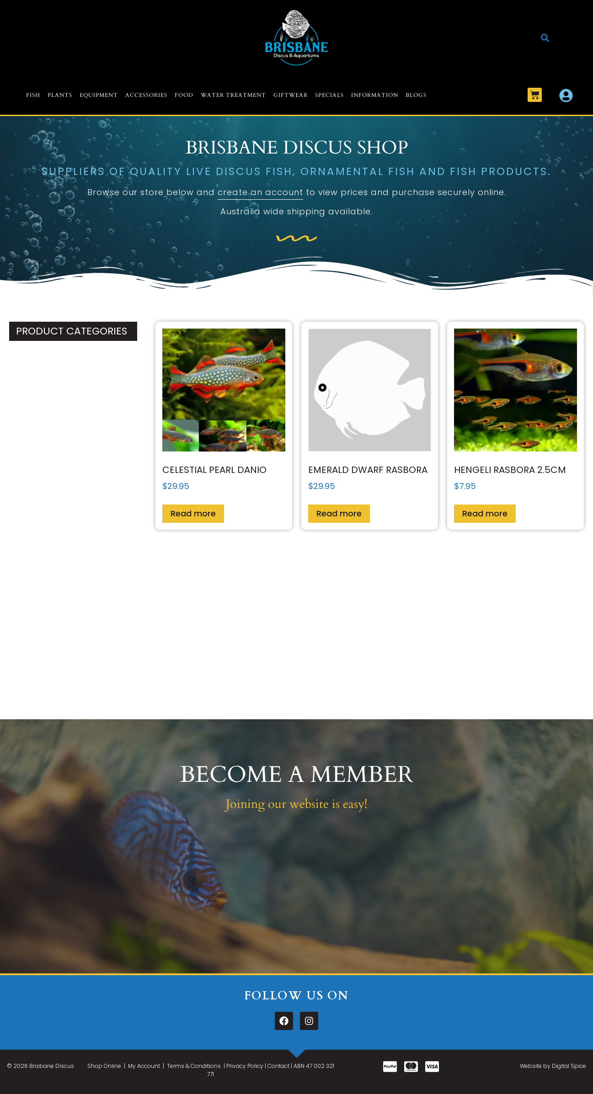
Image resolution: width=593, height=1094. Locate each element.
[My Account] (566, 95)
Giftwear (290, 95)
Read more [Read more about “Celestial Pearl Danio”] (193, 513)
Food (184, 95)
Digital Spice (569, 1066)
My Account (144, 1066)
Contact (278, 1066)
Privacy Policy (244, 1066)
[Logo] (296, 37)
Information (374, 95)
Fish (33, 95)
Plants (60, 95)
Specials (329, 95)
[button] (545, 37)
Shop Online (104, 1066)
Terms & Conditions (194, 1066)
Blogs (416, 95)
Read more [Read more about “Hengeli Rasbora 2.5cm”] (485, 513)
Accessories (146, 95)
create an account (260, 192)
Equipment (99, 95)
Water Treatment (233, 95)
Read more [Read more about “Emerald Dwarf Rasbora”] (339, 513)
